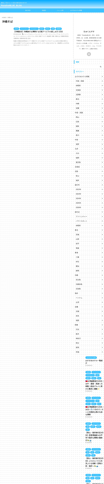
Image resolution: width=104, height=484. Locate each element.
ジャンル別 (60, 10)
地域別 (44, 10)
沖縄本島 (63, 36)
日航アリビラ (36, 36)
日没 (30, 36)
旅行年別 (27, 10)
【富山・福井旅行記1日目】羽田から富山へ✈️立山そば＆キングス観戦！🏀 (94, 474)
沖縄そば (50, 36)
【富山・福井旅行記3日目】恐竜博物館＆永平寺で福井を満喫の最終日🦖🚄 (94, 430)
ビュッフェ (50, 34)
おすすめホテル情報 (76, 10)
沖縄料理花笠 (56, 36)
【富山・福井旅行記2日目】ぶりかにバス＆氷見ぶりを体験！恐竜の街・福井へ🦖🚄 (94, 452)
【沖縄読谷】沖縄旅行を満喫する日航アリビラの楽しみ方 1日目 (37, 32)
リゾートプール (62, 34)
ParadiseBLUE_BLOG (11, 5)
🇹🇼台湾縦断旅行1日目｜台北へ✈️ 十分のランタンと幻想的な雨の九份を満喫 (94, 407)
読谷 (20, 38)
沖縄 (46, 36)
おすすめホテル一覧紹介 (93, 360)
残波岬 (42, 36)
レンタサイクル (24, 36)
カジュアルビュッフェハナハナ (32, 34)
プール (56, 34)
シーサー (44, 34)
